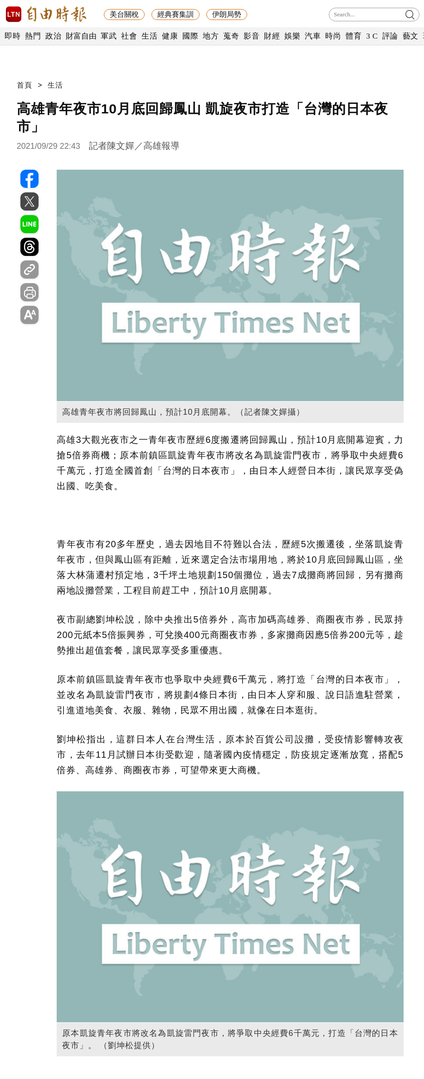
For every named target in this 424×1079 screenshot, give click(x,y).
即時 (12, 36)
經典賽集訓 (175, 14)
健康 (170, 36)
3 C (372, 36)
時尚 (333, 36)
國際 (190, 36)
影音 (251, 36)
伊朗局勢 (226, 14)
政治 (53, 36)
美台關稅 (124, 14)
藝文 (411, 36)
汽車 (313, 36)
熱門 (33, 36)
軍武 (109, 36)
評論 (390, 36)
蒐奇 (231, 36)
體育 (353, 36)
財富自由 (81, 36)
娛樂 (292, 36)
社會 (129, 36)
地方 (211, 36)
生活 (149, 36)
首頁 (24, 85)
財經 (272, 36)
